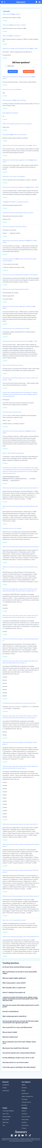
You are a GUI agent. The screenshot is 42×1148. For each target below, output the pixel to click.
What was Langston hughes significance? (14, 978)
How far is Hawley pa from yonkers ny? (14, 992)
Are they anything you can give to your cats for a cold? (18, 1058)
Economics (24, 1105)
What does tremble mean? (10, 1037)
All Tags (4, 1087)
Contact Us (24, 1113)
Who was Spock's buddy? (10, 1032)
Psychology (24, 1099)
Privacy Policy (25, 1119)
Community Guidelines (8, 1111)
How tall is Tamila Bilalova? (11, 1011)
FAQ (4, 1125)
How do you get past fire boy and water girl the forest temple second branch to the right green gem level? (20, 1022)
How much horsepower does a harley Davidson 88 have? (19, 1053)
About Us (24, 1111)
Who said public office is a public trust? (14, 988)
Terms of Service (26, 1116)
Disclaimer (24, 1122)
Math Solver (6, 1122)
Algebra (24, 1085)
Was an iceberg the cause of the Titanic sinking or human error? (19, 1042)
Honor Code (6, 1113)
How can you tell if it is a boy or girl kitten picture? (17, 1027)
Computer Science (26, 1102)
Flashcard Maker (7, 1116)
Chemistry (24, 1087)
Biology (23, 1090)
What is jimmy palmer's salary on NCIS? (14, 983)
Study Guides (6, 1119)
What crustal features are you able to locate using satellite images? (20, 972)
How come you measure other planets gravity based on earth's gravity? (21, 1006)
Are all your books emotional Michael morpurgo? (17, 967)
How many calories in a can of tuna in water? (16, 1062)
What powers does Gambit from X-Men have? (16, 1048)
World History (25, 1093)
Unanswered (6, 1090)
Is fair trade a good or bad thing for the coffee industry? (19, 1067)
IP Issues (24, 1128)
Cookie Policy (25, 1125)
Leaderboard (6, 1085)
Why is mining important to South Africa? (15, 1016)
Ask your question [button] (28, 71)
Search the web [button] (13, 71)
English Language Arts (27, 1096)
